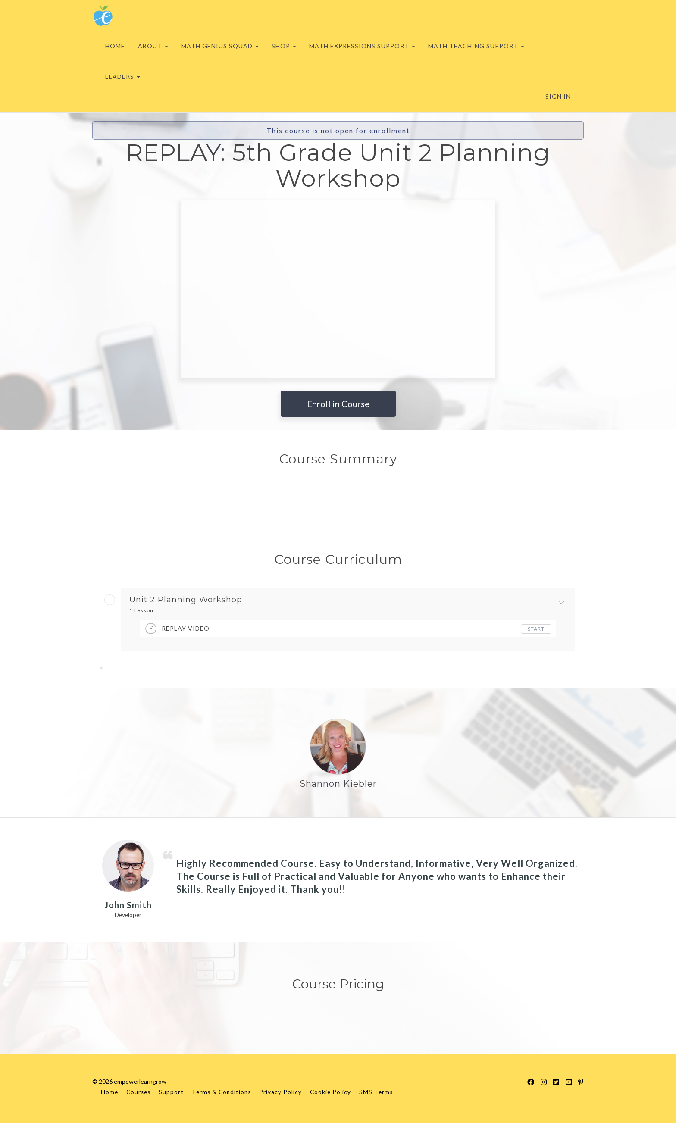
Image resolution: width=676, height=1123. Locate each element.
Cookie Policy (330, 1092)
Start (536, 629)
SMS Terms (376, 1092)
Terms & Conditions (221, 1092)
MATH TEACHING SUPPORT (476, 46)
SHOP (284, 46)
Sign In (558, 96)
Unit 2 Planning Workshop (185, 600)
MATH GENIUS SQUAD (220, 46)
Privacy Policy (280, 1092)
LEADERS (122, 76)
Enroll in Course (338, 403)
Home (109, 1092)
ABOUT (153, 46)
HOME (115, 46)
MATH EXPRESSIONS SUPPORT (362, 46)
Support (171, 1092)
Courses (138, 1092)
